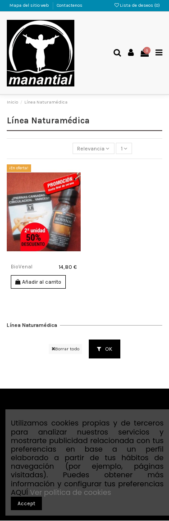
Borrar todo (65, 349)
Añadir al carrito (38, 282)
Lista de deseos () (137, 5)
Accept (26, 503)
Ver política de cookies (70, 492)
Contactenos (69, 5)
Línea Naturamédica (32, 325)
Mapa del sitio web (29, 5)
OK (104, 349)
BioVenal (21, 266)
